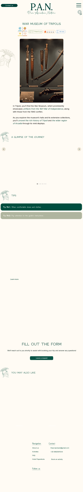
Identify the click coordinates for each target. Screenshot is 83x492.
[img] (41, 8)
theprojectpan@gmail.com (60, 448)
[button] (9, 5)
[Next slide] (79, 163)
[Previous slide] (4, 163)
